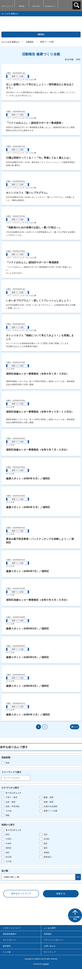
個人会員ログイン (50, 6)
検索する (60, 893)
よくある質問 (50, 928)
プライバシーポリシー (53, 940)
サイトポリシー (9, 940)
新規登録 (22, 6)
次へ (73, 727)
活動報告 (30, 42)
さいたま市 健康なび (10, 42)
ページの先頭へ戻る (75, 918)
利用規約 (48, 934)
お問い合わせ (36, 6)
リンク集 (7, 952)
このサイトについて (7, 6)
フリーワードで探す (11, 772)
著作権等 (7, 946)
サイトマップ (50, 952)
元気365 (46, 964)
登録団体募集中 (9, 934)
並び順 (4, 871)
